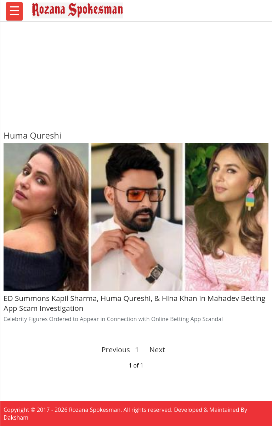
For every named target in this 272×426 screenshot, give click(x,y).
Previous (116, 349)
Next (154, 349)
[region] (136, 72)
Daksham (16, 417)
